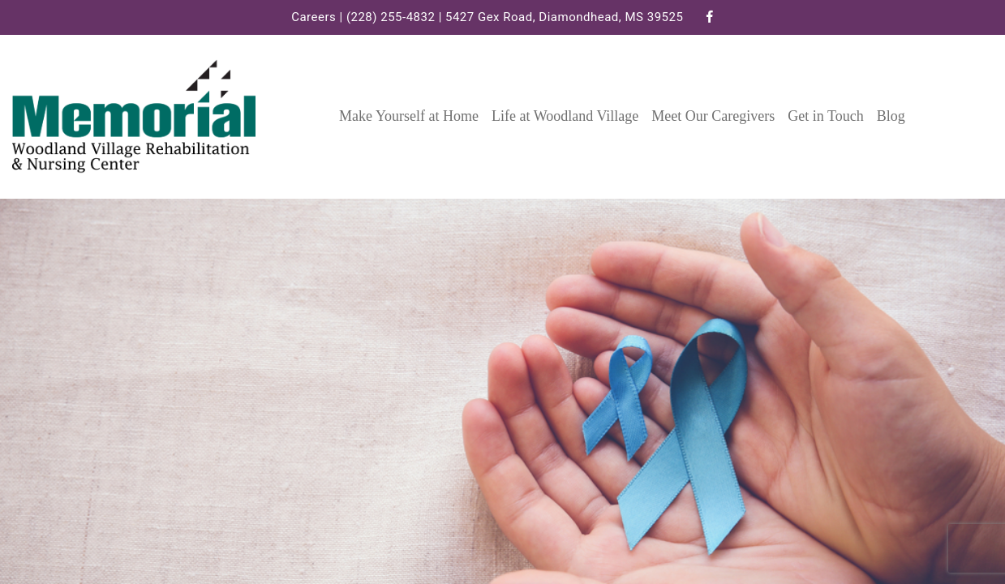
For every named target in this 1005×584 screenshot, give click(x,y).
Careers (313, 17)
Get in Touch (825, 116)
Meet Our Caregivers (713, 116)
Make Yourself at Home (409, 116)
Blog (891, 116)
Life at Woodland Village (565, 116)
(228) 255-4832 (391, 17)
